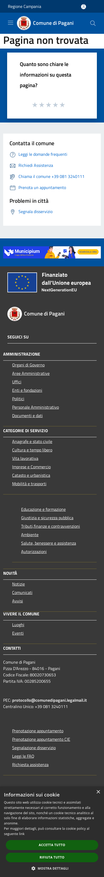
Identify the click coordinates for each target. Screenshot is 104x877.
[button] (52, 868)
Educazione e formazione (43, 509)
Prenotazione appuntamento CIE (41, 739)
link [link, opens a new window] (22, 834)
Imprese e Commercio (31, 467)
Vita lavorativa (25, 458)
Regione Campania (24, 6)
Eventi (18, 633)
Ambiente (30, 534)
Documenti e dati (27, 415)
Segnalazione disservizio (34, 747)
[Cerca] (93, 23)
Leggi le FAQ (23, 756)
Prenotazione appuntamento (37, 731)
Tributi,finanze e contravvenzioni (50, 526)
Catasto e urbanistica (31, 475)
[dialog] (52, 831)
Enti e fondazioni (27, 390)
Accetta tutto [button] (52, 845)
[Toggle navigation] (10, 23)
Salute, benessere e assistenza (48, 543)
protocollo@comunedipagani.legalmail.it (49, 700)
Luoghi (18, 624)
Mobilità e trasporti (29, 483)
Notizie (18, 584)
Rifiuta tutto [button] (52, 857)
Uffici (16, 382)
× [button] (98, 792)
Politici (18, 398)
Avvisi (17, 601)
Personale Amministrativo (35, 407)
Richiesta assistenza (30, 764)
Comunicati (22, 592)
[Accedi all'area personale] (83, 7)
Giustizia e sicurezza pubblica (47, 518)
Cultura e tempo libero (32, 450)
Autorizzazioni (34, 551)
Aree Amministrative (31, 373)
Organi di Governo (28, 365)
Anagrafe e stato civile (32, 441)
